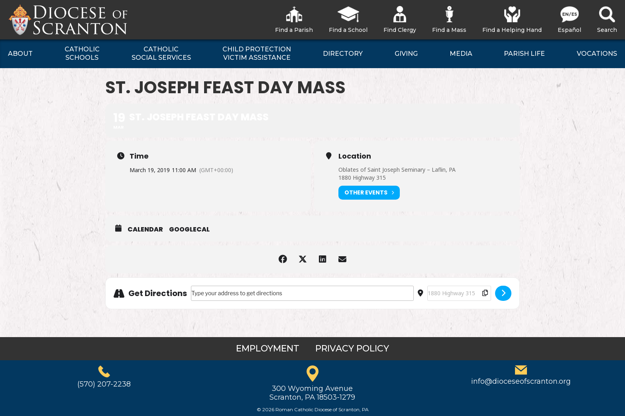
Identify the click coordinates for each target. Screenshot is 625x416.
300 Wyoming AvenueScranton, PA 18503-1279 (312, 393)
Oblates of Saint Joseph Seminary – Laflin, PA (397, 169)
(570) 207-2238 (104, 384)
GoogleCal (189, 230)
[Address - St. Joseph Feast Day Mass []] (302, 293)
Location (354, 156)
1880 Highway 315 (362, 177)
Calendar (145, 230)
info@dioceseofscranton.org (521, 381)
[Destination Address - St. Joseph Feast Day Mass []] (459, 293)
